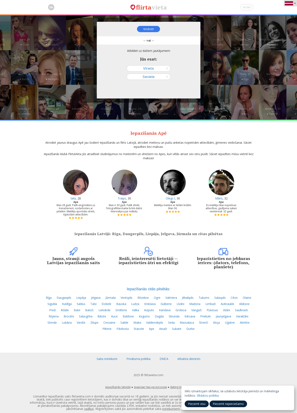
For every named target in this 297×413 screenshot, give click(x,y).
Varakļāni (242, 316)
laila (73, 198)
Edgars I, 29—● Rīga (52, 111)
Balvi (77, 310)
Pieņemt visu (196, 404)
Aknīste (245, 322)
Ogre (157, 298)
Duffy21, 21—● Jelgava (79, 42)
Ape (151, 329)
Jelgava (96, 298)
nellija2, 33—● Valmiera (24, 111)
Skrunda (174, 316)
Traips (122, 198)
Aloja (216, 322)
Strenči (203, 322)
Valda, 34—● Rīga (245, 42)
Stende (52, 322)
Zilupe (94, 322)
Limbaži (210, 304)
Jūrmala (110, 298)
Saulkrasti (241, 310)
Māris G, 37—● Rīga (217, 111)
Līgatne (230, 322)
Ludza (135, 304)
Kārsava (189, 316)
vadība (88, 409)
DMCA (164, 359)
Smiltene (121, 310)
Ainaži (163, 329)
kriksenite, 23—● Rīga (79, 111)
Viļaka (137, 322)
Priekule (205, 316)
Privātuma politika (138, 359)
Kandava (165, 310)
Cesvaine (109, 322)
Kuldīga (67, 304)
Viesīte (81, 322)
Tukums (204, 298)
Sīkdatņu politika (208, 395)
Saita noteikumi (107, 359)
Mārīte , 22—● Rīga (273, 76)
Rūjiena (54, 316)
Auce (114, 316)
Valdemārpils (154, 322)
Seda (171, 322)
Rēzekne (143, 298)
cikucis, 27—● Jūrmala (217, 42)
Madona (194, 304)
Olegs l (170, 198)
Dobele (106, 304)
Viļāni (226, 310)
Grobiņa (181, 310)
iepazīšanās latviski (118, 387)
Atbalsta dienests (188, 359)
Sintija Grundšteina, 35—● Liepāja (272, 42)
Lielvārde (104, 310)
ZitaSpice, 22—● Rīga (217, 76)
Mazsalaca (187, 322)
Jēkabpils (188, 298)
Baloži (89, 310)
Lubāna (67, 322)
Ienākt (247, 7)
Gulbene (166, 304)
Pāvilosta (122, 329)
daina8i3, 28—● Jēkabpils (52, 42)
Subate (176, 329)
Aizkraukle (227, 304)
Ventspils (126, 298)
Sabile (124, 322)
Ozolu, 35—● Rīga (245, 76)
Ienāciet (148, 29)
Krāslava (150, 304)
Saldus (81, 304)
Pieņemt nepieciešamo (228, 404)
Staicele (139, 329)
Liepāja (81, 298)
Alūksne (244, 304)
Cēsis (234, 298)
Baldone (128, 316)
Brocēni (69, 316)
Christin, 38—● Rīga (245, 111)
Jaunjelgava (223, 316)
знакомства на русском (150, 387)
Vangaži (196, 310)
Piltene (107, 329)
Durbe (190, 329)
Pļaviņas (212, 310)
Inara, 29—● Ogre (24, 42)
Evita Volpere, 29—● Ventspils (52, 76)
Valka (135, 310)
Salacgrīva (85, 316)
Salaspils (220, 298)
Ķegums (144, 316)
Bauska (121, 304)
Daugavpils (64, 298)
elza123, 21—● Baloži (24, 76)
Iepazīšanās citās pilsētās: (148, 289)
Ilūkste (101, 316)
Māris (219, 198)
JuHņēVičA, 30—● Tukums (273, 111)
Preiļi (52, 310)
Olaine (247, 298)
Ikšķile (65, 310)
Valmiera (171, 298)
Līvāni (180, 304)
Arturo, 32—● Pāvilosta (79, 76)
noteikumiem (171, 409)
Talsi (93, 304)
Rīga (49, 298)
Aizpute (149, 310)
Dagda (159, 316)
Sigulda (52, 304)
